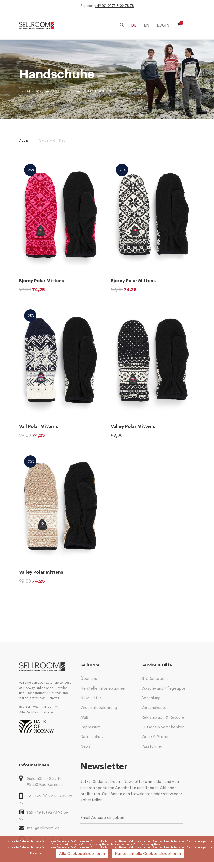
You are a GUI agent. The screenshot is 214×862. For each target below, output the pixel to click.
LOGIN (163, 25)
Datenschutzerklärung (34, 841)
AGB (84, 717)
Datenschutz (92, 736)
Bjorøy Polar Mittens (41, 280)
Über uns (88, 678)
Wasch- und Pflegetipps (163, 688)
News (85, 746)
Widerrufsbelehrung (98, 707)
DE (133, 25)
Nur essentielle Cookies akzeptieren (148, 853)
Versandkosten (155, 707)
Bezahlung (150, 698)
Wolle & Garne (154, 736)
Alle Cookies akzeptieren (82, 853)
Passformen (152, 746)
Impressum (90, 727)
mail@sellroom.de (39, 828)
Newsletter (90, 698)
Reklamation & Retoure (162, 717)
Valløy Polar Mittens (133, 426)
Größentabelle (155, 678)
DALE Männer (37, 91)
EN (146, 25)
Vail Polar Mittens (38, 426)
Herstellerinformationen (102, 688)
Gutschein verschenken (162, 727)
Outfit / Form (68, 91)
